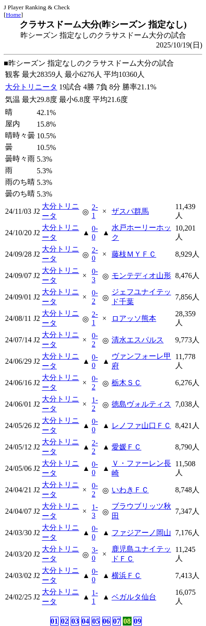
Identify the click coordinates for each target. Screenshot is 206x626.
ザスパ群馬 (130, 211)
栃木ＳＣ (126, 383)
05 (96, 621)
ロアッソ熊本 (134, 318)
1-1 (95, 597)
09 (137, 621)
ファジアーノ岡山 (141, 533)
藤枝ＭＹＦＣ (134, 254)
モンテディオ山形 (141, 275)
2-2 (95, 447)
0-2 (95, 297)
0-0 (95, 233)
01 (54, 621)
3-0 (95, 554)
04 (85, 621)
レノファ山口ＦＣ (141, 425)
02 (64, 621)
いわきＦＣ (130, 490)
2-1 (95, 211)
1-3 (95, 511)
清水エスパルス (138, 340)
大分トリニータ (31, 87)
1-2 (95, 404)
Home (13, 14)
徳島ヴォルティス (141, 404)
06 (106, 621)
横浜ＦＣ (126, 575)
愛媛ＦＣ (126, 447)
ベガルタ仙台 (134, 597)
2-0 (95, 254)
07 (116, 621)
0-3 (95, 275)
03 (75, 621)
